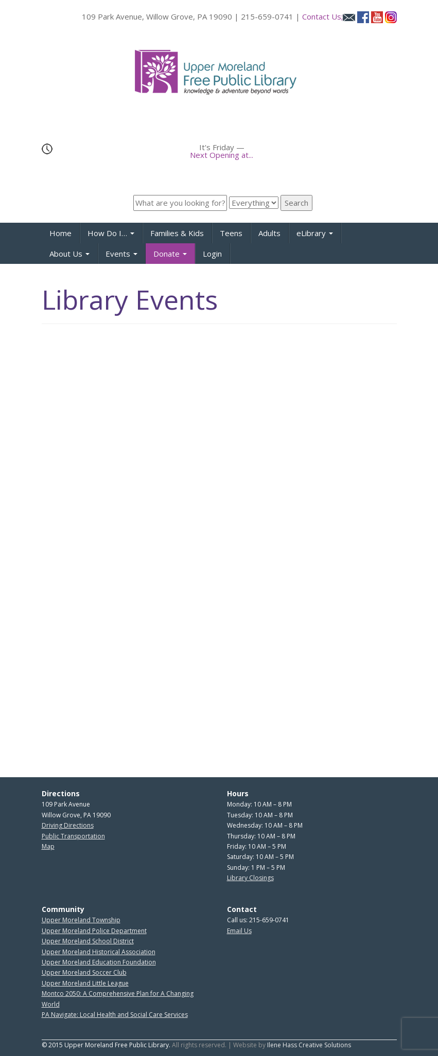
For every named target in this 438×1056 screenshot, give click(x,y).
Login (212, 253)
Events (121, 253)
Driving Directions (68, 825)
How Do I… (110, 233)
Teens (231, 233)
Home (60, 233)
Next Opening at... (221, 155)
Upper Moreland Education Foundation (99, 962)
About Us (69, 253)
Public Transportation (73, 836)
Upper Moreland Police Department (94, 930)
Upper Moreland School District (88, 941)
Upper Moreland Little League (85, 983)
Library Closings (250, 877)
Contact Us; (328, 16)
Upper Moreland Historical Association (98, 951)
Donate (170, 253)
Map (48, 846)
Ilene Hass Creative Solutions (309, 1045)
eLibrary (314, 233)
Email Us (239, 930)
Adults (269, 233)
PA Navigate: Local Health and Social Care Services (115, 1014)
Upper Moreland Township (81, 920)
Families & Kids (177, 233)
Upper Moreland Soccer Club (84, 972)
